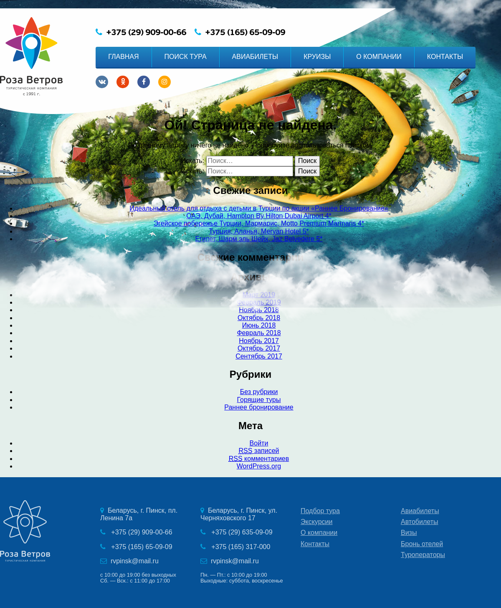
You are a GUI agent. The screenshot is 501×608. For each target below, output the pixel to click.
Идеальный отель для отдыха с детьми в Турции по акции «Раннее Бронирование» (258, 208)
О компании (319, 532)
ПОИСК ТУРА (185, 56)
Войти (259, 443)
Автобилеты (419, 521)
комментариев (259, 458)
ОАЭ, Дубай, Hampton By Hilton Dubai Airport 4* (258, 215)
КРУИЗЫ (317, 56)
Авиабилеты (420, 510)
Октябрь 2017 (259, 348)
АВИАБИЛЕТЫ (255, 56)
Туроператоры (423, 554)
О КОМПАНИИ (379, 56)
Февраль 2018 (259, 332)
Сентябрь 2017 (258, 356)
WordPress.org (259, 466)
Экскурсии (316, 521)
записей (258, 450)
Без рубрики (259, 391)
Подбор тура (320, 510)
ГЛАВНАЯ (123, 56)
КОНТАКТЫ (445, 56)
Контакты (315, 543)
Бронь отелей (422, 543)
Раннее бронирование (258, 407)
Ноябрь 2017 (259, 340)
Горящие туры (259, 399)
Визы (409, 532)
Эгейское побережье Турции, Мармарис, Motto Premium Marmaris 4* (259, 223)
